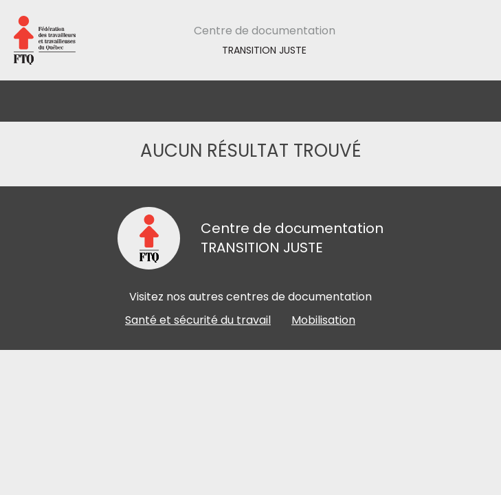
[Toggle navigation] (476, 101)
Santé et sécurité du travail (198, 320)
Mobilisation (323, 320)
